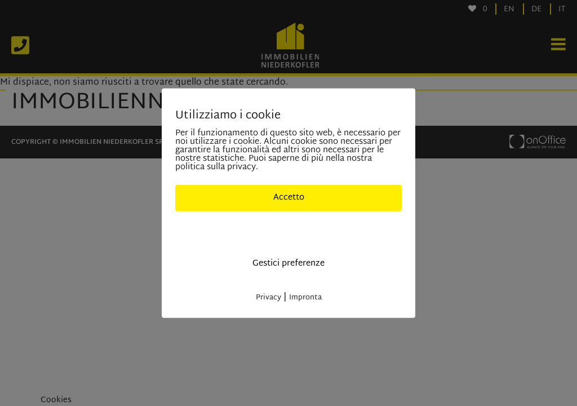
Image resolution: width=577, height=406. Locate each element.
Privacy (268, 297)
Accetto (288, 197)
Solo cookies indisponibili (289, 230)
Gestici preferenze (288, 263)
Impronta (305, 297)
